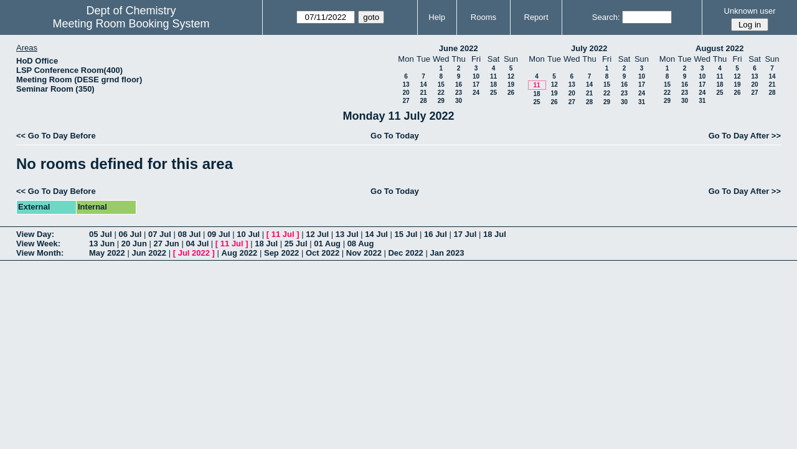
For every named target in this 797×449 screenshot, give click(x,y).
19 (510, 84)
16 (458, 84)
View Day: (35, 234)
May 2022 (107, 253)
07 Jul (159, 234)
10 (476, 76)
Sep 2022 (281, 253)
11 (493, 76)
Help (436, 17)
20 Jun (134, 243)
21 (423, 92)
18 (493, 84)
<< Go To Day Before (56, 135)
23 (458, 92)
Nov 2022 (364, 253)
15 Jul (406, 234)
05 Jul (100, 234)
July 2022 (589, 48)
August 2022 (719, 48)
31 (641, 102)
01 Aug (327, 243)
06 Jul (129, 234)
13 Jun (102, 243)
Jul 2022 (194, 253)
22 (441, 92)
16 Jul (435, 234)
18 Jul (494, 234)
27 (405, 100)
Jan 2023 (447, 253)
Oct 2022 (322, 253)
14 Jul (376, 234)
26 (510, 92)
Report (536, 17)
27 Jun (166, 243)
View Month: (40, 253)
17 (476, 84)
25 (493, 92)
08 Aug (360, 243)
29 (441, 100)
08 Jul (188, 234)
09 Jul (218, 234)
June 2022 (458, 48)
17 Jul (465, 234)
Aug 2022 (240, 253)
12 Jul (317, 234)
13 (405, 84)
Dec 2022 (405, 253)
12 (510, 76)
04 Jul (197, 243)
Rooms (483, 17)
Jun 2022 (148, 253)
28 (423, 100)
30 (458, 100)
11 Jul (283, 234)
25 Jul (296, 243)
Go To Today (394, 135)
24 (476, 92)
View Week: (38, 243)
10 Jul (248, 234)
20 (405, 92)
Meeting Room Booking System (130, 23)
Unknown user (750, 11)
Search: (606, 17)
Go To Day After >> (745, 135)
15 (441, 84)
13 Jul (347, 234)
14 (423, 84)
